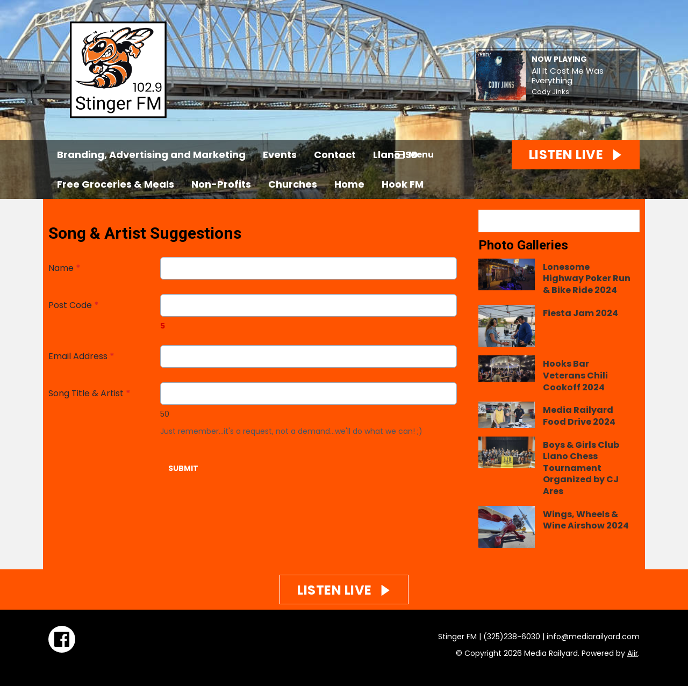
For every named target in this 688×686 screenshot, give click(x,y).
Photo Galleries (523, 245)
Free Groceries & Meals (115, 184)
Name (64, 268)
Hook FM (403, 184)
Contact (335, 154)
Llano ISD (395, 154)
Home (349, 184)
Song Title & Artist (89, 393)
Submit (183, 468)
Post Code (73, 305)
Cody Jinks (550, 92)
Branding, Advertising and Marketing (151, 154)
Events (280, 154)
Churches (292, 184)
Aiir (632, 653)
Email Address (81, 356)
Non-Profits (221, 184)
